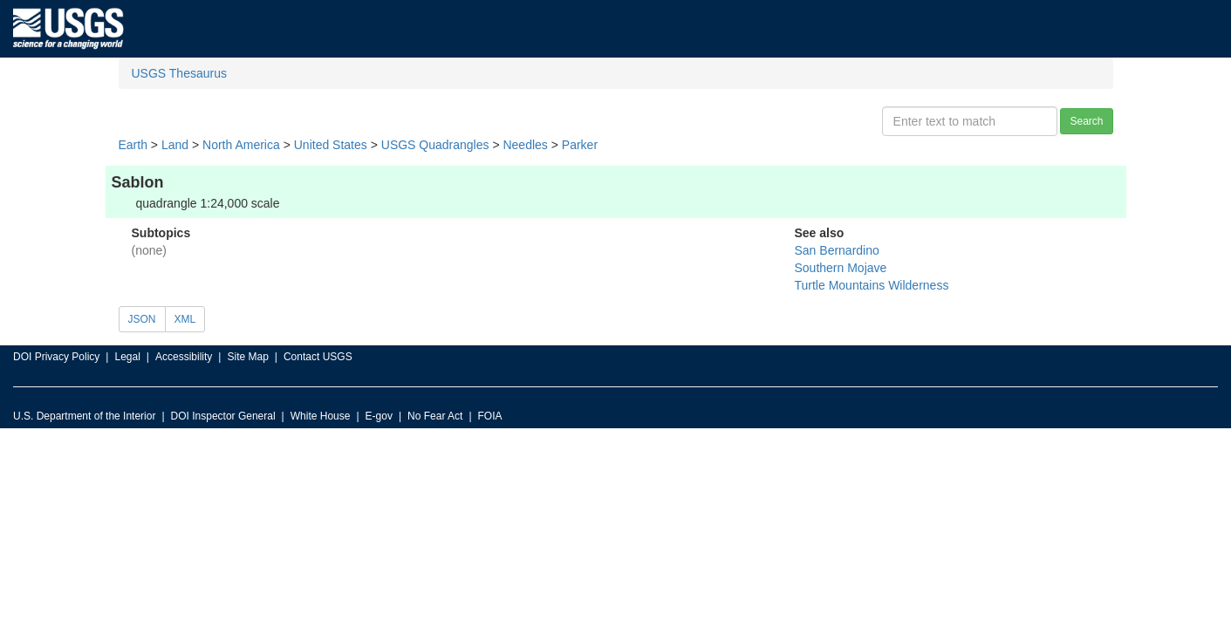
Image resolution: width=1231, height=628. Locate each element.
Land (174, 145)
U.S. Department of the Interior (84, 416)
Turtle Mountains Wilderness (872, 285)
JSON (142, 319)
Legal (127, 357)
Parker (580, 145)
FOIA (490, 416)
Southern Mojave (841, 268)
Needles (525, 145)
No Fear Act (434, 416)
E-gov (379, 416)
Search (1086, 121)
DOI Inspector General (223, 416)
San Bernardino (837, 250)
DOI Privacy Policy (56, 357)
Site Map (247, 357)
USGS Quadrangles (435, 145)
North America (241, 145)
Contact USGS (318, 357)
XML (185, 319)
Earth (133, 145)
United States (330, 145)
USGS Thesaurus (179, 73)
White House (321, 416)
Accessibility (183, 357)
